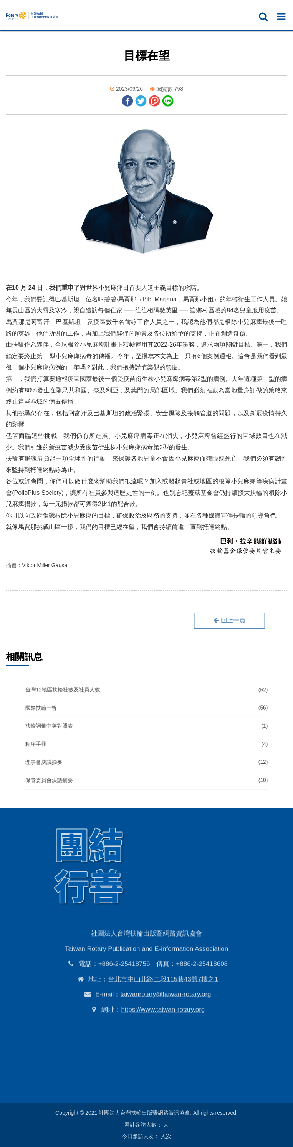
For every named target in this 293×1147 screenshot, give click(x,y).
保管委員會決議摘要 (146, 764)
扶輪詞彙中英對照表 (146, 729)
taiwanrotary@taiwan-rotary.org (165, 1033)
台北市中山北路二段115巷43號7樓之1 (163, 1018)
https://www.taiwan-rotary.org (163, 1048)
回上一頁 (191, 620)
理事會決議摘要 (146, 753)
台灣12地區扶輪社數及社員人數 (146, 705)
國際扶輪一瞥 (146, 717)
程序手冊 (146, 741)
